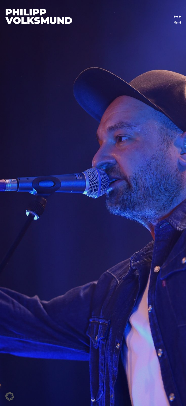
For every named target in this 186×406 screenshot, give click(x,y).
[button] (9, 396)
